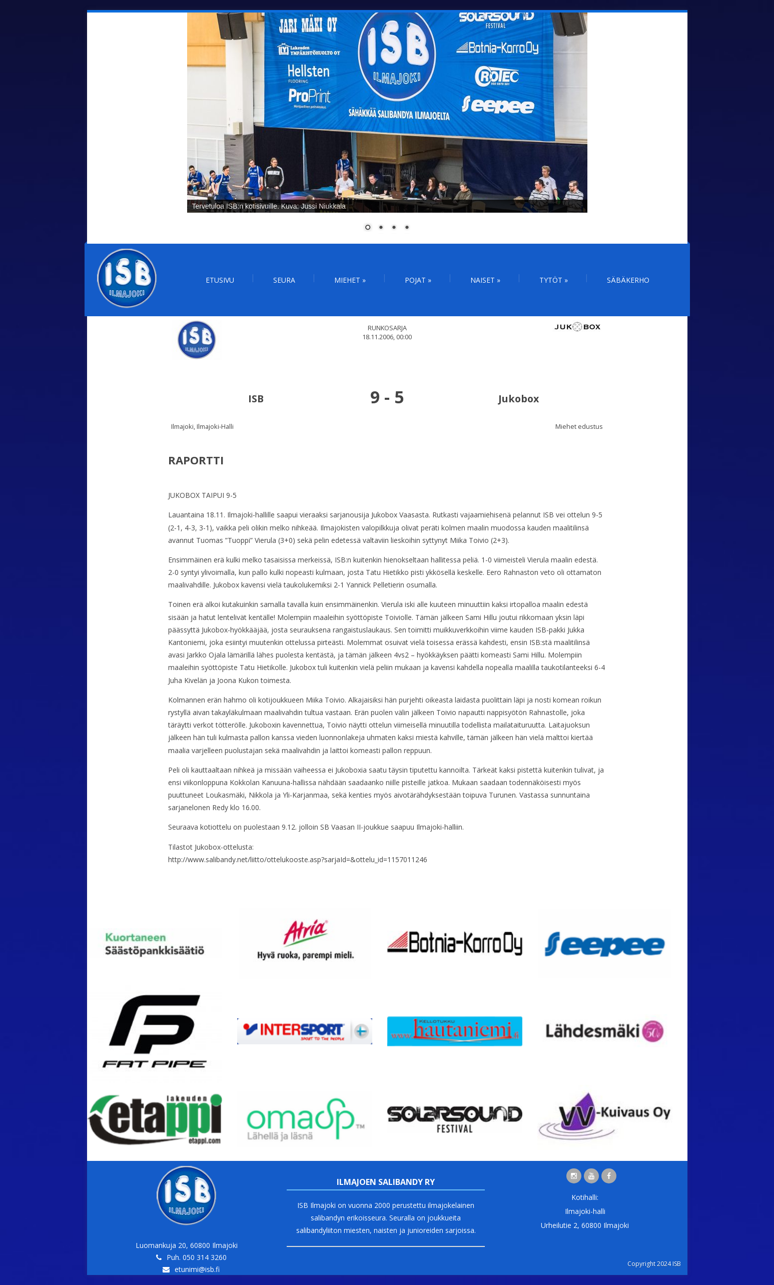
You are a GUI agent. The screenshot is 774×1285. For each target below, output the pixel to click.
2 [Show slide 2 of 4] (380, 228)
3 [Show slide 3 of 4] (393, 228)
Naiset (485, 280)
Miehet (350, 280)
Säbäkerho (628, 280)
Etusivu (220, 280)
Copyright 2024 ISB (654, 1263)
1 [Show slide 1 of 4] (367, 228)
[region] (387, 128)
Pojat (418, 280)
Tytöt (553, 280)
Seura (284, 280)
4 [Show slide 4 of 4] (406, 228)
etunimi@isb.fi (197, 1269)
